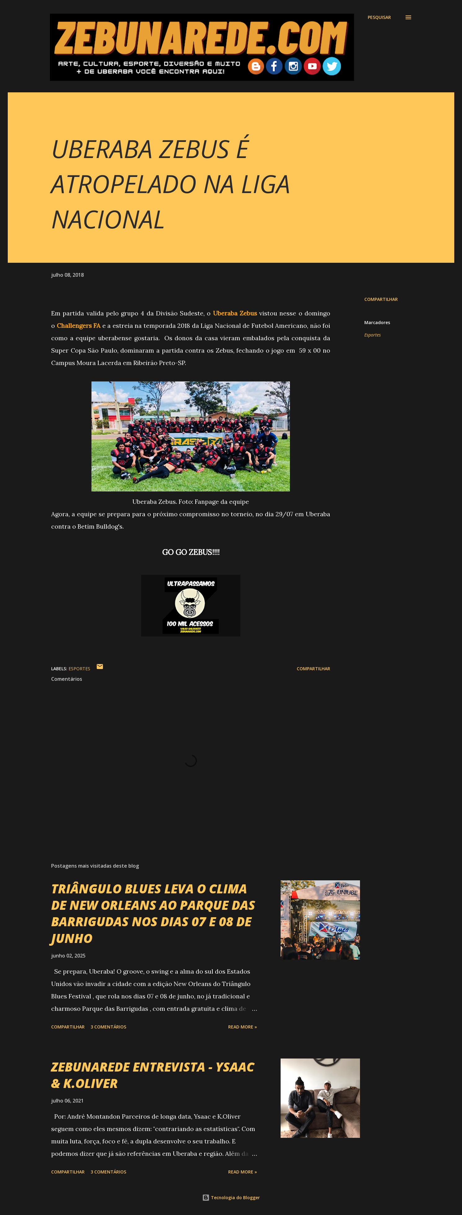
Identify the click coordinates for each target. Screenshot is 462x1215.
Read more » (242, 1027)
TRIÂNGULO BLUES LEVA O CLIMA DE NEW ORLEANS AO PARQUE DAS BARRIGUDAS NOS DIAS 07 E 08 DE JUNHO (153, 913)
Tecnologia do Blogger (231, 1197)
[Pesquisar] (379, 17)
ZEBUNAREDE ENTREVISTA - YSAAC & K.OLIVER (152, 1075)
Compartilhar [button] (381, 299)
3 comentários (108, 1027)
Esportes (372, 335)
